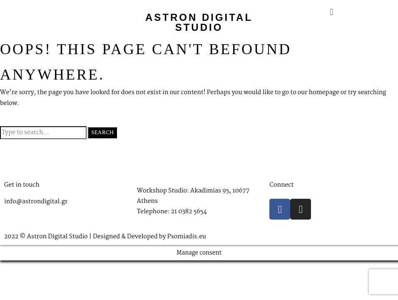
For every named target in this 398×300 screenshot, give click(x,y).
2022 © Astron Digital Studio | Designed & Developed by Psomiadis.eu (105, 237)
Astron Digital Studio (199, 22)
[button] (331, 12)
